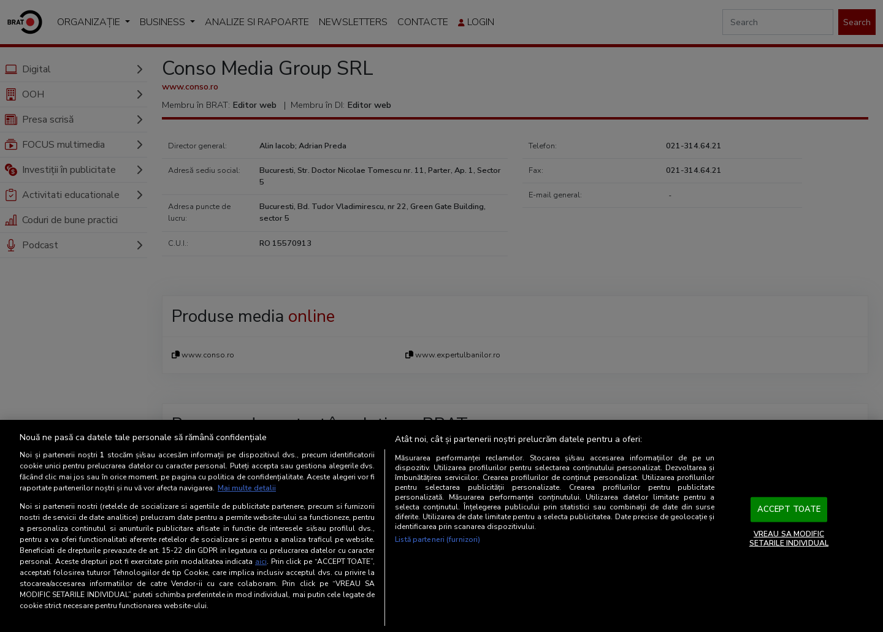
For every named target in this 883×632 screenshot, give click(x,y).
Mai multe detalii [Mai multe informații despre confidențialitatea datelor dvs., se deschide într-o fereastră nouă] (247, 488)
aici (261, 561)
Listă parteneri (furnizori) (437, 539)
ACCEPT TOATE (789, 509)
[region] (441, 526)
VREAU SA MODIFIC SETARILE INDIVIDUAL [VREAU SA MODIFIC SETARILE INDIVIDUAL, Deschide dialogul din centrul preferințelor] (788, 538)
